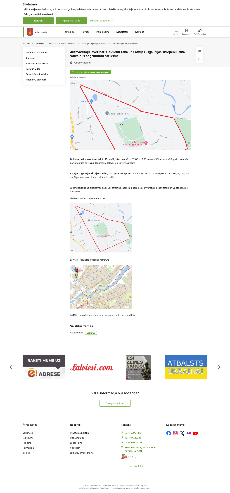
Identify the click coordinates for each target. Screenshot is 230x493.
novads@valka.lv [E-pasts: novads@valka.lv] (133, 442)
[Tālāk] (219, 367)
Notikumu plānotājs (36, 79)
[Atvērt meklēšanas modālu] (176, 32)
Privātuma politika (79, 432)
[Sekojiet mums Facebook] (168, 433)
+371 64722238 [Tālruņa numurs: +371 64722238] (133, 437)
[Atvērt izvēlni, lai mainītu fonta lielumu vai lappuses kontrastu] (199, 32)
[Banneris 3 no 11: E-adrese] (91, 367)
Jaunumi (30, 58)
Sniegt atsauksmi (115, 403)
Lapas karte (76, 442)
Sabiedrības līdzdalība (37, 74)
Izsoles (26, 452)
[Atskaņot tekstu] (82, 62)
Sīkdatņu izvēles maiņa (82, 452)
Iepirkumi (28, 437)
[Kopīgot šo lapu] (199, 59)
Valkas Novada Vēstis (37, 63)
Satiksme (91, 333)
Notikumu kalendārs (36, 52)
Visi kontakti (136, 466)
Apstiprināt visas (71, 20)
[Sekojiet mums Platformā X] (182, 433)
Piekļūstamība (77, 437)
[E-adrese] (127, 456)
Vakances (28, 432)
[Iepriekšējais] (11, 367)
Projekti (27, 442)
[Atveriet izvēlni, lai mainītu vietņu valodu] (186, 32)
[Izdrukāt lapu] (199, 51)
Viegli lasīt (75, 447)
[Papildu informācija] (136, 457)
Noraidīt (38, 20)
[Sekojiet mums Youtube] (195, 433)
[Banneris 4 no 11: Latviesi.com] (138, 367)
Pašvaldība (28, 447)
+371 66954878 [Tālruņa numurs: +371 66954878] (133, 432)
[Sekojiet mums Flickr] (188, 433)
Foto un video (33, 68)
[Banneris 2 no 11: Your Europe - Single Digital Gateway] (44, 367)
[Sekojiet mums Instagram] (175, 433)
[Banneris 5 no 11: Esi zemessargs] (185, 367)
